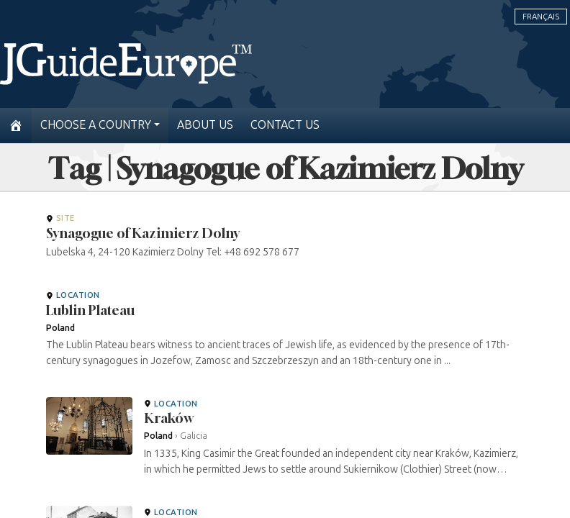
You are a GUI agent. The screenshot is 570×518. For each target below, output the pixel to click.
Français (540, 17)
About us (205, 125)
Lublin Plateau (90, 310)
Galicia (193, 435)
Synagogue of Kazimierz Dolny (143, 233)
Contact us (285, 125)
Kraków (168, 418)
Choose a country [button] (95, 125)
